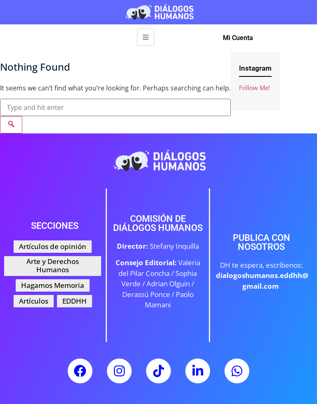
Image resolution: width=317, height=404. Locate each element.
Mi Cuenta (238, 38)
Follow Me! (254, 87)
